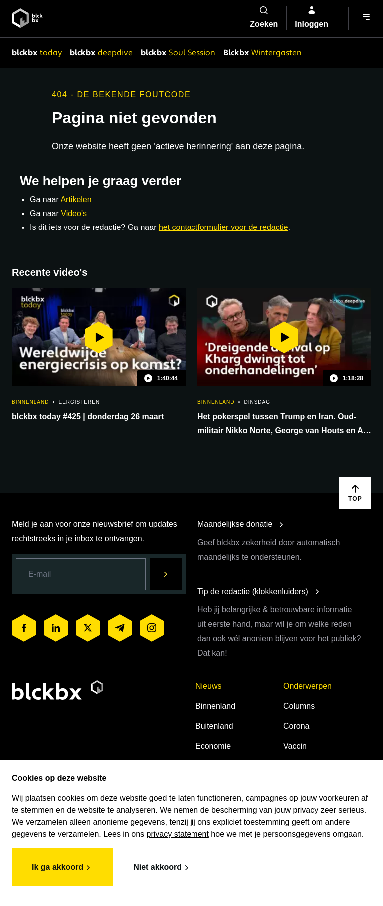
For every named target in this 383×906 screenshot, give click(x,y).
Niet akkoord (162, 868)
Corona (296, 726)
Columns (299, 706)
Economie (213, 746)
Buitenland (214, 726)
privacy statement (178, 834)
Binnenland (215, 706)
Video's (74, 213)
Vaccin (295, 746)
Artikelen (75, 199)
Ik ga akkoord (62, 868)
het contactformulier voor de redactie (223, 227)
